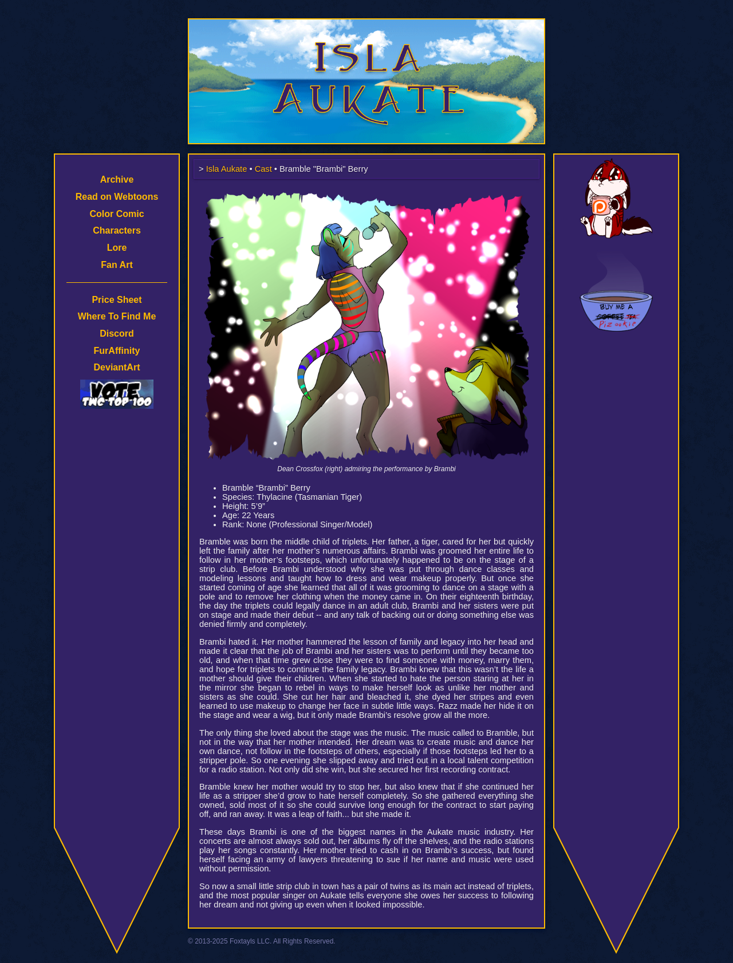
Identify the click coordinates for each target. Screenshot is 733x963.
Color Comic (116, 214)
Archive (117, 179)
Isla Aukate (366, 24)
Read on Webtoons (117, 197)
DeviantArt (117, 367)
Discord (117, 333)
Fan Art (116, 265)
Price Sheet (116, 300)
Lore (117, 247)
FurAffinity (117, 351)
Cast (263, 168)
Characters (117, 230)
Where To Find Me (117, 316)
